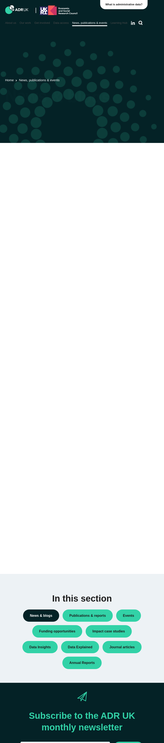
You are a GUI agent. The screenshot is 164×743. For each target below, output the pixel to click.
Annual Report (131, 178)
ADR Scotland (130, 378)
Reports (126, 282)
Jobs (124, 250)
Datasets (127, 218)
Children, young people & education (131, 478)
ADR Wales (129, 396)
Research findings (133, 289)
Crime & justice (131, 501)
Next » (102, 168)
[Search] (140, 23)
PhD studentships (133, 257)
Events (125, 225)
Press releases (131, 264)
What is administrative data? (125, 4)
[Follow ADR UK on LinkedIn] (133, 23)
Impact (125, 243)
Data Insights (130, 199)
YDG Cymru (129, 415)
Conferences (129, 192)
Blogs (125, 186)
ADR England (130, 359)
